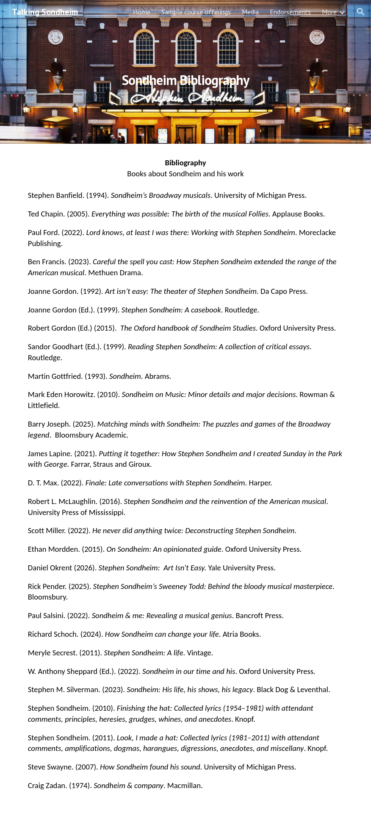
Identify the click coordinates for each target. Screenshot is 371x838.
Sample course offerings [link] (196, 12)
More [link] (329, 12)
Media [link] (250, 12)
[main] (186, 71)
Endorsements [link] (290, 12)
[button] (361, 12)
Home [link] (141, 12)
